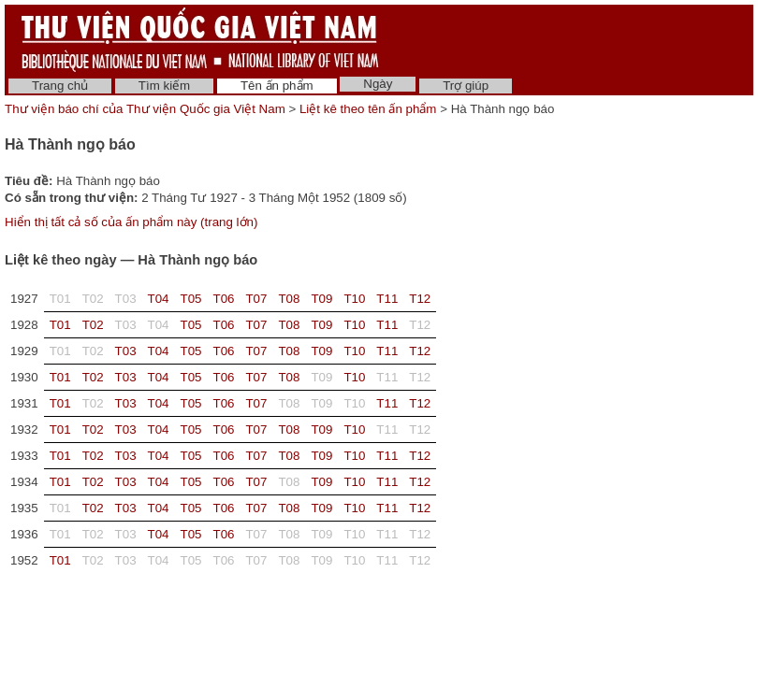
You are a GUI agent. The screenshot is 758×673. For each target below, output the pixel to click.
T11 (387, 299)
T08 (288, 299)
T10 (354, 299)
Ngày (377, 84)
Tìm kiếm (164, 86)
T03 (126, 351)
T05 (191, 299)
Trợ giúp (465, 86)
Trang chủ (60, 86)
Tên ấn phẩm (277, 86)
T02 (93, 325)
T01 (60, 325)
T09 (321, 299)
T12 (419, 299)
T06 (224, 299)
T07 (256, 299)
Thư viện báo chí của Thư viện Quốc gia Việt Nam (145, 109)
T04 (158, 299)
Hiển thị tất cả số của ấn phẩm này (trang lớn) (131, 222)
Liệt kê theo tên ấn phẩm (367, 109)
